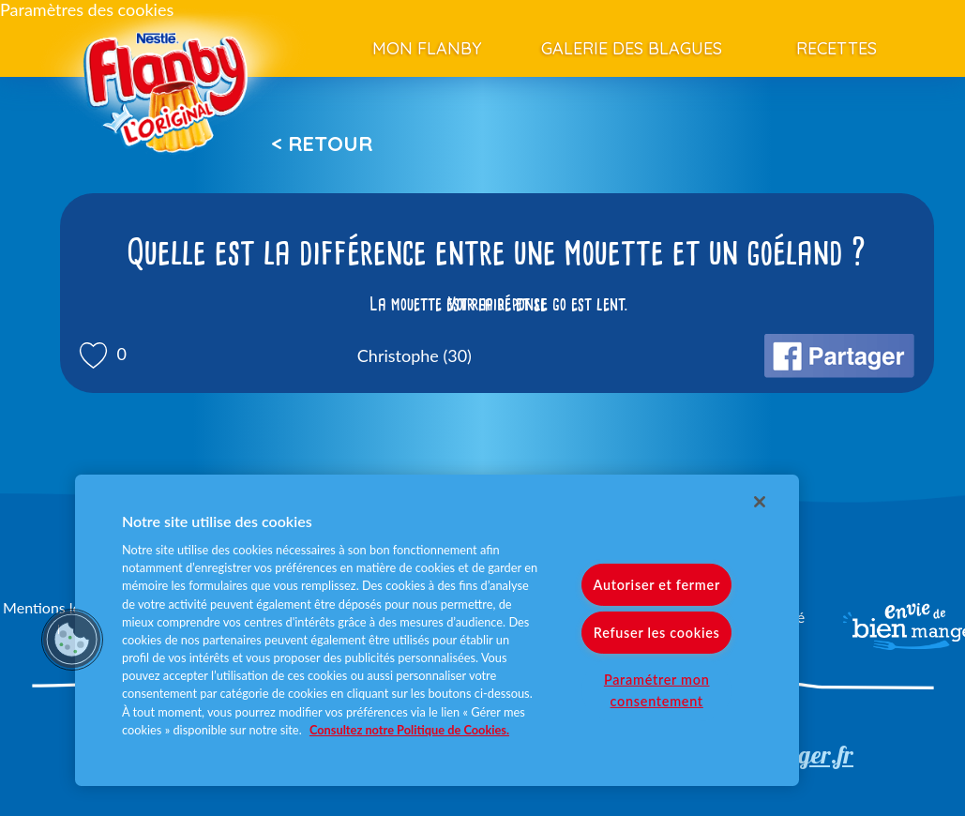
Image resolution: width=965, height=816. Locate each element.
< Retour (321, 143)
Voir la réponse (497, 304)
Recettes (836, 48)
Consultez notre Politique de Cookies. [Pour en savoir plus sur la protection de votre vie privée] (409, 729)
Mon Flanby (427, 48)
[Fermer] (759, 501)
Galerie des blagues (631, 48)
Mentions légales (58, 607)
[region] (437, 630)
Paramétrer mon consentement (657, 690)
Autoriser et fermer (656, 585)
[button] (72, 640)
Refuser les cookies (657, 633)
